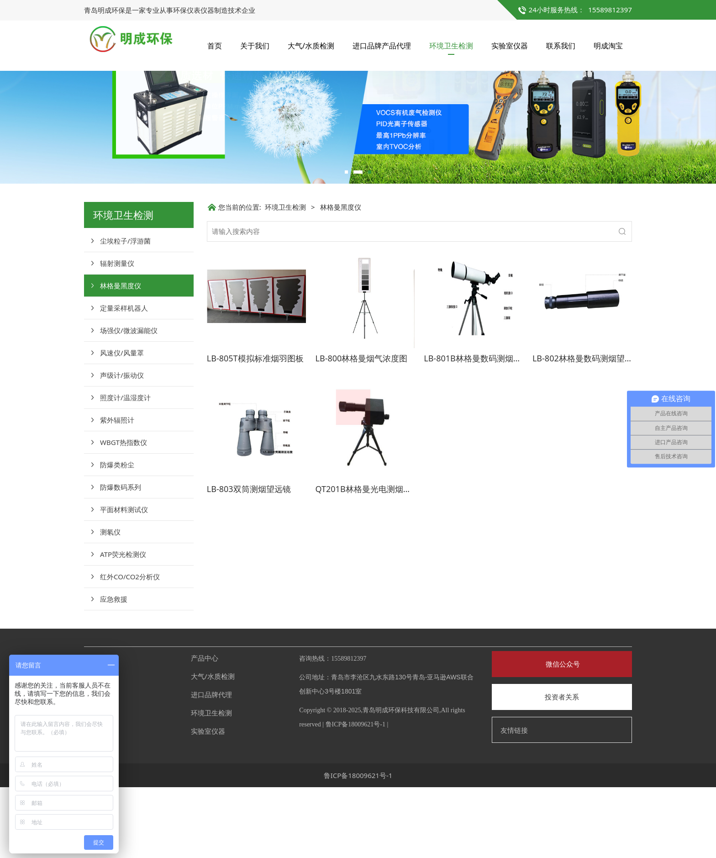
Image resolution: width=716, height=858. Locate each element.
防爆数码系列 (120, 557)
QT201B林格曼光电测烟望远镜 (372, 559)
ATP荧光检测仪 (123, 625)
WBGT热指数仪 (123, 513)
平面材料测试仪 (124, 580)
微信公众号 (562, 734)
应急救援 (113, 669)
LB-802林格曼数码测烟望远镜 (586, 429)
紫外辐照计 (117, 490)
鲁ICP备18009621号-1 (355, 795)
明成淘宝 (608, 46)
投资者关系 (562, 767)
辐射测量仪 (117, 334)
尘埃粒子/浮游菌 (125, 311)
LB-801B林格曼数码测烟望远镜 (481, 429)
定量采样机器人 (124, 378)
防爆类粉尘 (117, 535)
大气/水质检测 (311, 46)
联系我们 (560, 46)
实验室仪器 (509, 46)
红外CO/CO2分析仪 (130, 647)
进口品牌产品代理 (382, 46)
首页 (214, 46)
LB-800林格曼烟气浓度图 (362, 429)
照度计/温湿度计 (125, 468)
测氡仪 (110, 602)
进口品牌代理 (211, 765)
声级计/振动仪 (122, 445)
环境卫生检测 (451, 46)
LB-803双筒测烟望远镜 (249, 559)
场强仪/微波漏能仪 (129, 401)
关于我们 (254, 46)
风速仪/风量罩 (122, 423)
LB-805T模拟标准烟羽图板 (255, 429)
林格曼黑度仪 (120, 356)
